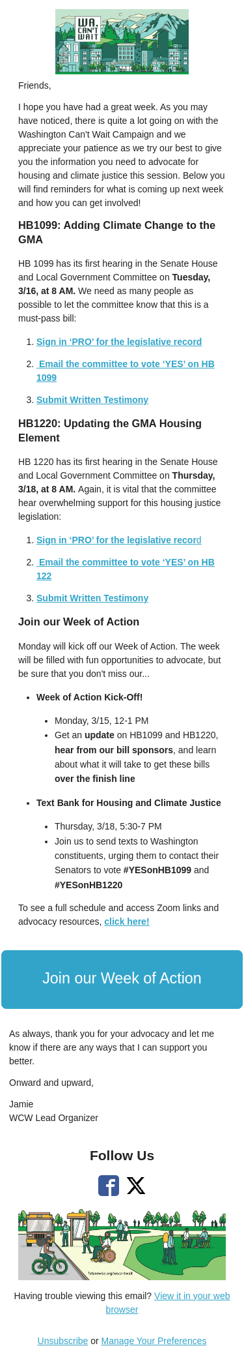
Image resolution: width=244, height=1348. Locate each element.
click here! (126, 921)
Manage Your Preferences (154, 1341)
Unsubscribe (63, 1341)
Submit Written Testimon (89, 598)
